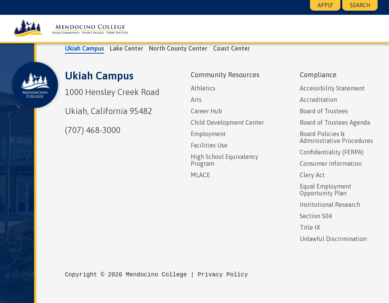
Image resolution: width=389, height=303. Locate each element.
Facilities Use (209, 145)
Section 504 (316, 216)
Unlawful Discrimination (333, 238)
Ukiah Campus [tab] (84, 48)
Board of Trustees (324, 111)
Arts (196, 99)
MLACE (200, 174)
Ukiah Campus (99, 76)
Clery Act (312, 174)
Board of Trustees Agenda (335, 122)
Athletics (203, 88)
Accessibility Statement (332, 88)
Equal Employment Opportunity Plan (325, 190)
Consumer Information (331, 163)
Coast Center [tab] (231, 48)
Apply (325, 5)
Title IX (310, 227)
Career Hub (206, 111)
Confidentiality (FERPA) (332, 152)
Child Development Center (227, 122)
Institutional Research (330, 204)
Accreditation (318, 99)
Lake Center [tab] (126, 48)
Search (360, 5)
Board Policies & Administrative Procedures (336, 137)
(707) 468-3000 (92, 130)
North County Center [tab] (178, 48)
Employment (208, 133)
